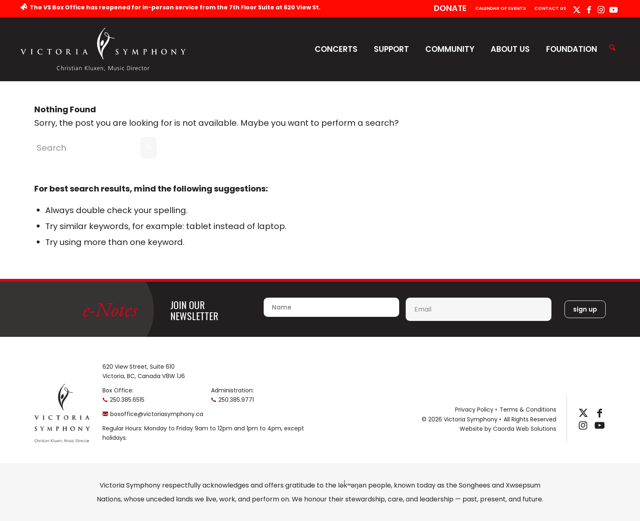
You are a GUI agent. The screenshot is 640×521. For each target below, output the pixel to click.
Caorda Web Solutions (524, 429)
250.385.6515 (127, 400)
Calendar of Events (500, 8)
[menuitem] (450, 8)
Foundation (571, 49)
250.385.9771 (236, 400)
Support (391, 49)
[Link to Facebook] (589, 10)
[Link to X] (576, 10)
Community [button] (449, 49)
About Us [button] (510, 49)
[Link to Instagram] (601, 10)
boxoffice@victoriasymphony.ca (156, 414)
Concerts (336, 49)
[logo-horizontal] (103, 49)
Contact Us (550, 8)
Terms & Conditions (528, 409)
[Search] (612, 48)
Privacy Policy (474, 409)
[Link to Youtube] (613, 10)
